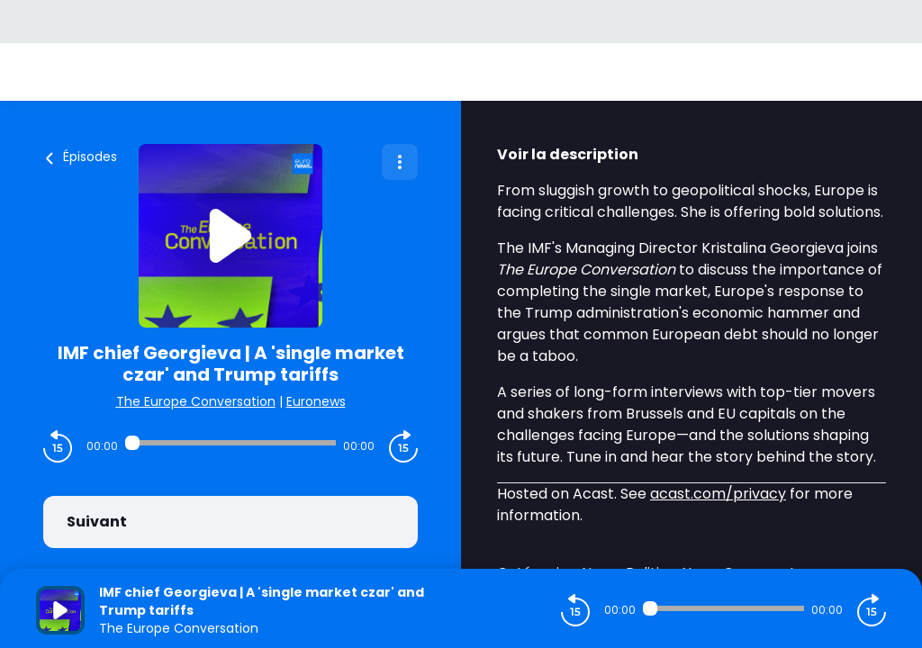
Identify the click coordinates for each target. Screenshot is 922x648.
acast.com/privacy (718, 493)
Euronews (316, 401)
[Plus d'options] (400, 162)
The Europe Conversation (196, 401)
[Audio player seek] (230, 443)
